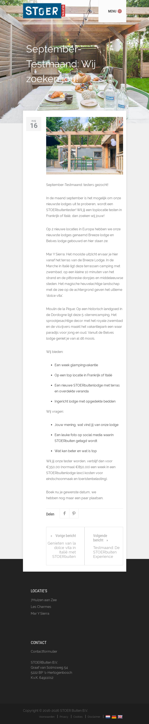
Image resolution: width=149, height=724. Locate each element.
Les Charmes (41, 607)
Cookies (78, 716)
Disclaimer (94, 716)
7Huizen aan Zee (44, 600)
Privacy (64, 716)
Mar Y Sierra (40, 613)
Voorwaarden (47, 716)
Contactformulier (44, 651)
